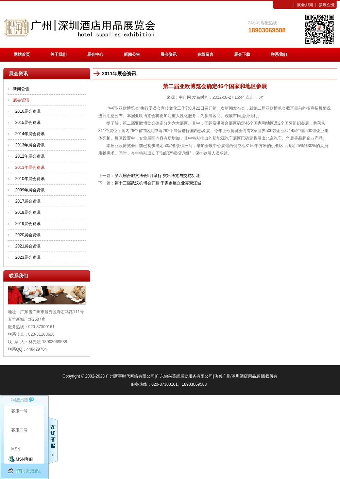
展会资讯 (21, 100)
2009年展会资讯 (30, 190)
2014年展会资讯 (30, 133)
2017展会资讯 (28, 201)
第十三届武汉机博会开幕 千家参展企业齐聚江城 (158, 183)
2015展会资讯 (28, 122)
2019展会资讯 (28, 223)
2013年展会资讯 (30, 145)
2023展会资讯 (28, 257)
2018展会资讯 (28, 212)
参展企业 (327, 4)
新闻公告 (21, 88)
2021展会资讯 (28, 246)
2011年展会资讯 (30, 167)
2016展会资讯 (28, 111)
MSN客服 (20, 459)
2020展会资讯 (28, 235)
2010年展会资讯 (30, 178)
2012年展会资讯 (30, 156)
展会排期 (305, 4)
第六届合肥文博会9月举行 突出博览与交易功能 (157, 175)
